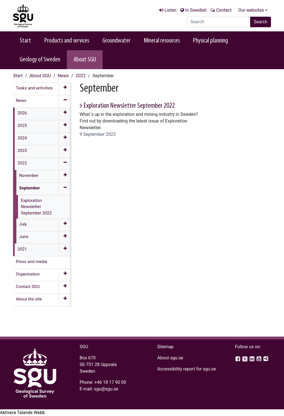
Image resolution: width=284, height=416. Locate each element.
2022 (81, 75)
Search (260, 21)
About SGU (84, 59)
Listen (170, 10)
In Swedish (196, 10)
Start (25, 40)
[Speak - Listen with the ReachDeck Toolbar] (22, 412)
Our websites (251, 10)
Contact (224, 10)
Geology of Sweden (40, 59)
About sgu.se (170, 357)
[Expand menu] (65, 89)
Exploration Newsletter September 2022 (129, 106)
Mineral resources (162, 40)
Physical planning (210, 40)
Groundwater (116, 40)
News (63, 75)
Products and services (66, 40)
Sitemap (165, 346)
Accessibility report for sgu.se (186, 369)
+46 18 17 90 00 (110, 382)
